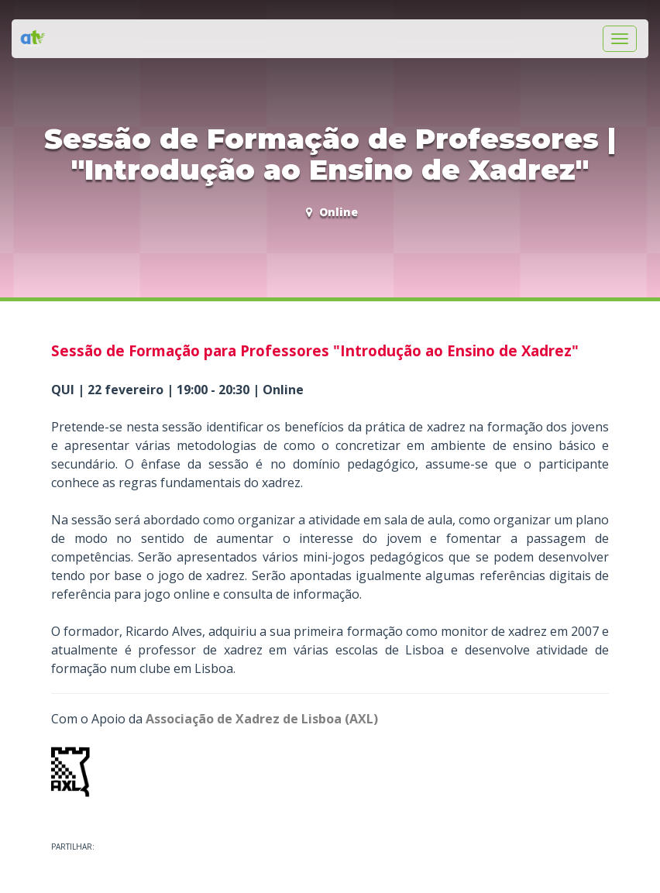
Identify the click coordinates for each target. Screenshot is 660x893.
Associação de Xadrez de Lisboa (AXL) (262, 718)
